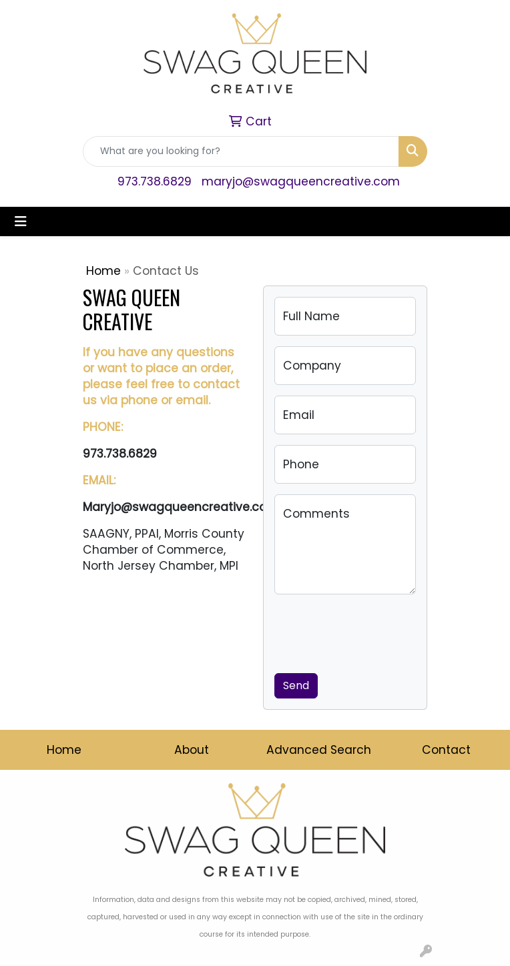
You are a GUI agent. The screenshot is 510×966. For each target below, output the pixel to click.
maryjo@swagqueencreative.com (301, 181)
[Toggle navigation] (21, 221)
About (191, 750)
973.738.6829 (154, 181)
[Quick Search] (241, 151)
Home (103, 271)
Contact (446, 750)
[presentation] (375, 631)
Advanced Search (318, 750)
